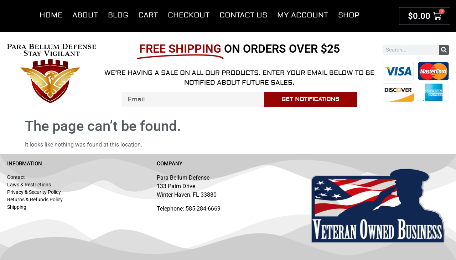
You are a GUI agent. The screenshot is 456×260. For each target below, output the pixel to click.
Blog (118, 15)
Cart (148, 15)
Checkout (188, 15)
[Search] (444, 50)
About (85, 15)
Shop (348, 15)
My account (302, 15)
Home (51, 15)
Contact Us (243, 15)
